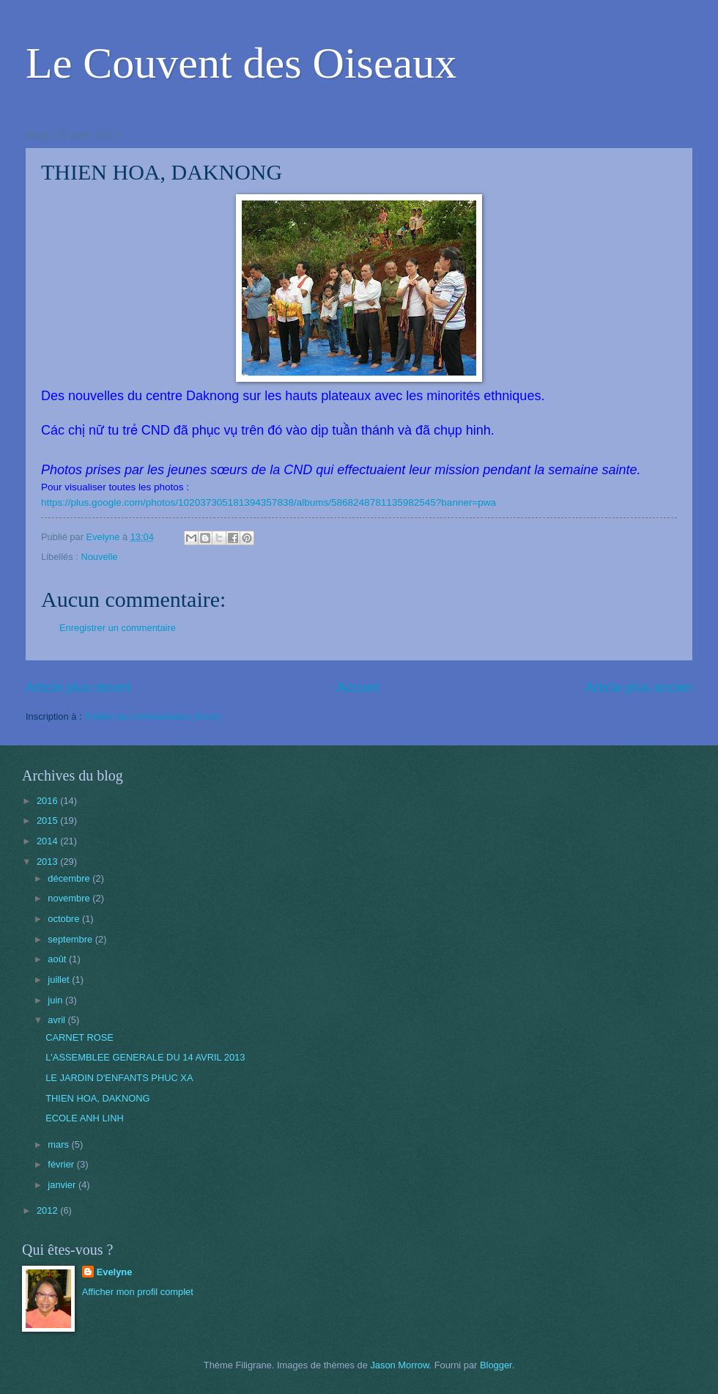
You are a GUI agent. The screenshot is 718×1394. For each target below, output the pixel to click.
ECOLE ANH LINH (84, 1118)
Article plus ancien (638, 687)
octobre (65, 918)
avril (57, 1019)
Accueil (357, 687)
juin (56, 1000)
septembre (71, 939)
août (58, 959)
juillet (60, 979)
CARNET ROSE (79, 1037)
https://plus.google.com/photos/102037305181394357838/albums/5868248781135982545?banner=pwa (268, 502)
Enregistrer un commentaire (117, 627)
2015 (48, 820)
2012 (48, 1210)
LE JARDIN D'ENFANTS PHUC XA (119, 1077)
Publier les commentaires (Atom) (152, 716)
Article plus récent (78, 687)
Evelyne (115, 1271)
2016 (48, 800)
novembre (70, 898)
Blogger (496, 1365)
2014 (48, 841)
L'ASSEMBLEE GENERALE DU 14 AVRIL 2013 (145, 1057)
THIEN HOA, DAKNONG (97, 1098)
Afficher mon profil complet (137, 1291)
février (62, 1164)
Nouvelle (99, 556)
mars (59, 1144)
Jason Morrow (399, 1365)
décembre (70, 878)
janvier (63, 1184)
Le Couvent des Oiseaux (241, 63)
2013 (48, 861)
